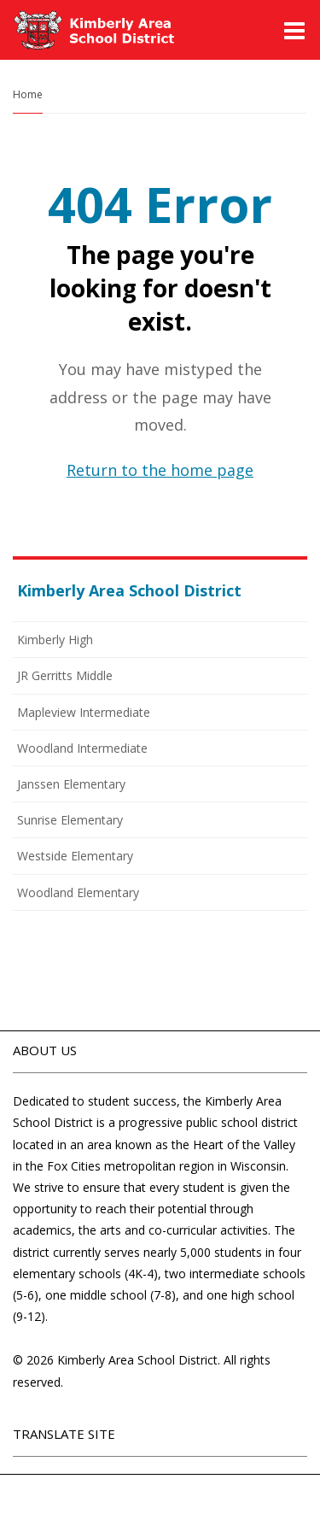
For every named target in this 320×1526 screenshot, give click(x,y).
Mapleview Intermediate (83, 712)
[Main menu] (294, 30)
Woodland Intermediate (82, 748)
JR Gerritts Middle (65, 675)
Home (28, 94)
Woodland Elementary (78, 892)
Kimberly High (55, 639)
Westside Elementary (75, 856)
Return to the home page (160, 470)
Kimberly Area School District (129, 590)
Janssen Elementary (71, 784)
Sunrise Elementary (70, 820)
